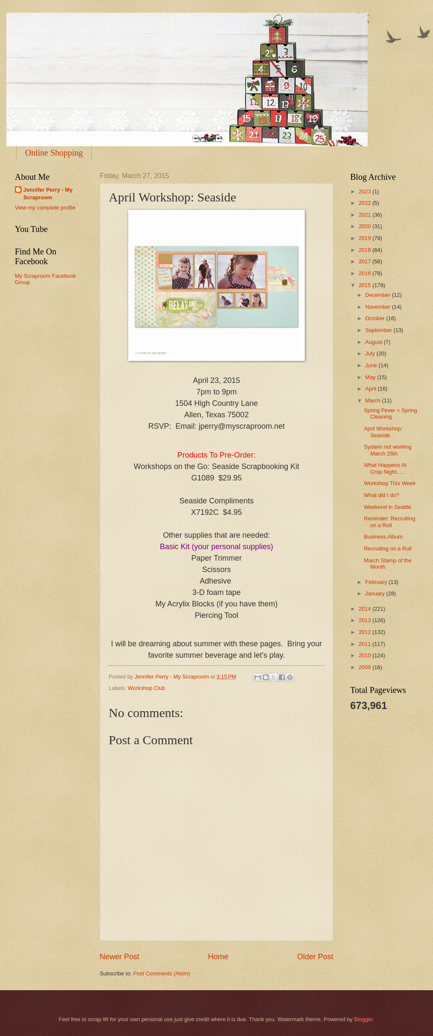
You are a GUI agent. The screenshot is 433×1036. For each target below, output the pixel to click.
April (371, 388)
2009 (365, 667)
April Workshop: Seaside (383, 431)
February (376, 582)
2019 (365, 238)
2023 (365, 191)
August (374, 342)
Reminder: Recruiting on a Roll (389, 521)
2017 (365, 261)
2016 (365, 273)
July (370, 353)
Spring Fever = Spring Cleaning (390, 413)
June (372, 365)
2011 (365, 644)
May (371, 377)
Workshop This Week (390, 483)
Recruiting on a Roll (387, 548)
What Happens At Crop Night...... (385, 468)
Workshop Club (146, 688)
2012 (365, 632)
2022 (365, 203)
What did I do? (381, 495)
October (375, 318)
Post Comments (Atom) (161, 973)
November (378, 307)
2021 (365, 215)
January (375, 593)
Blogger (363, 1019)
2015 (365, 285)
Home (218, 956)
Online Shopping (54, 152)
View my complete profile (45, 207)
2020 (365, 226)
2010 (365, 655)
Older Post (315, 956)
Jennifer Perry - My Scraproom (48, 194)
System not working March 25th (387, 450)
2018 (365, 250)
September (379, 330)
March (373, 400)
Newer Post (119, 956)
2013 (365, 620)
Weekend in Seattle (387, 507)
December (378, 295)
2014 (365, 609)
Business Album (383, 536)
